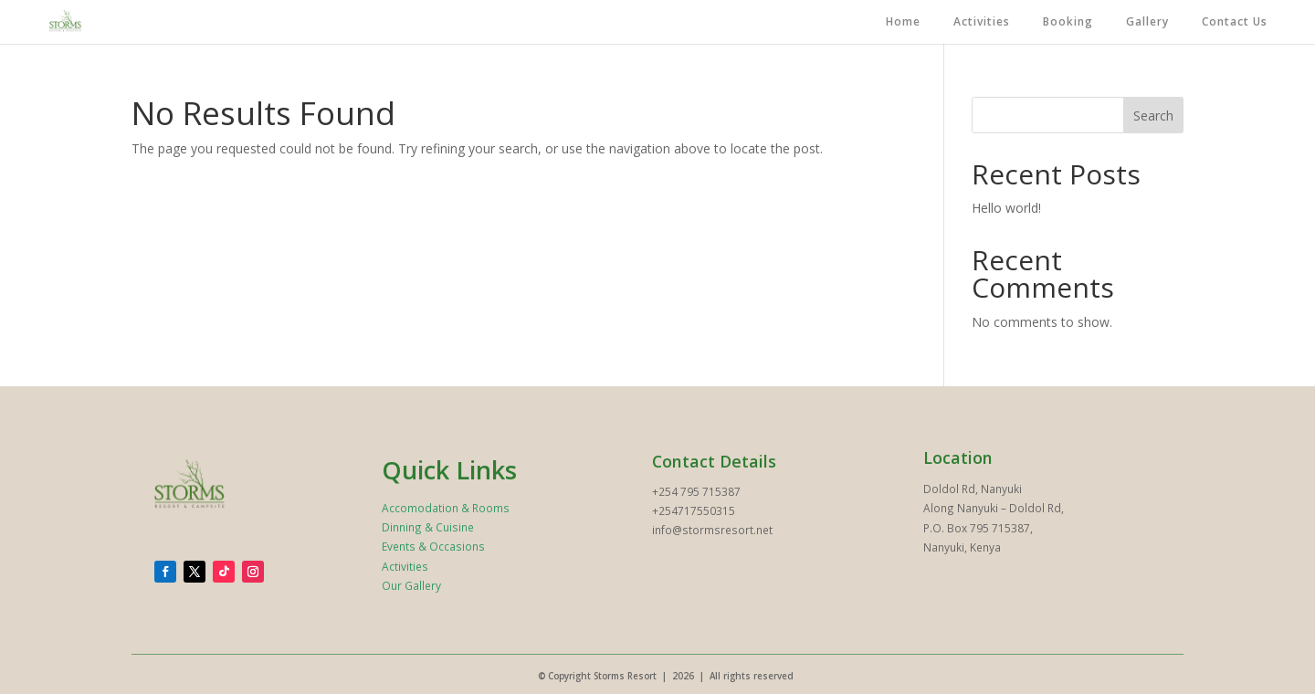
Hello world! (1006, 207)
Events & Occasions (433, 546)
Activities (981, 22)
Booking (1068, 22)
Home (903, 22)
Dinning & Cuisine (428, 527)
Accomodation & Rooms (446, 507)
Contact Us (1235, 22)
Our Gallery (411, 585)
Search (1153, 115)
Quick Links (449, 470)
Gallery (1147, 22)
